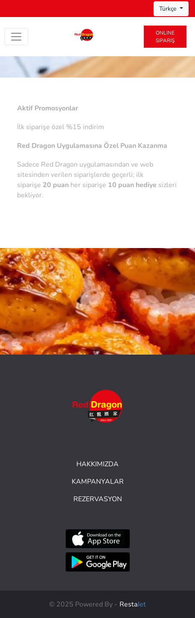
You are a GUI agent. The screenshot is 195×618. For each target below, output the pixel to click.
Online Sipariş (165, 36)
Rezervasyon (97, 499)
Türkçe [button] (168, 9)
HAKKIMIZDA (97, 464)
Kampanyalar (98, 481)
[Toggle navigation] (16, 36)
